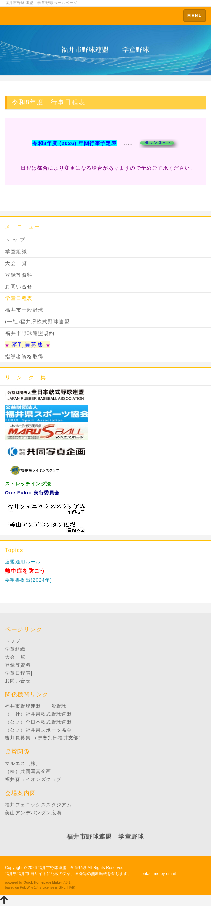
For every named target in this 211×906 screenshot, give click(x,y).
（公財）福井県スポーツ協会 (38, 730)
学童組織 (16, 251)
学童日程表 (19, 298)
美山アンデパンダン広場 (33, 812)
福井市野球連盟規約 (30, 333)
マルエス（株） (23, 763)
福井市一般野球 (24, 310)
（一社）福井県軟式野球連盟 (38, 714)
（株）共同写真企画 (28, 771)
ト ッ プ (15, 240)
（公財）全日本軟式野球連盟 (38, 722)
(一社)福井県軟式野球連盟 (37, 321)
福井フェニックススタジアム (38, 804)
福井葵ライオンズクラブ (33, 779)
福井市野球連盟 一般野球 (36, 706)
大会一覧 (16, 263)
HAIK (71, 887)
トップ (12, 641)
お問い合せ (19, 286)
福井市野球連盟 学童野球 (62, 867)
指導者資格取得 (24, 356)
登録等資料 (19, 275)
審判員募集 (18, 737)
